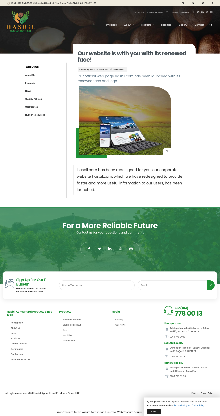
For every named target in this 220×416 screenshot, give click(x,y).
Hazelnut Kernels (72, 319)
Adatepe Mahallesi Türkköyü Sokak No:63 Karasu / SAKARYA (186, 369)
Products (146, 24)
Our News (120, 324)
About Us (30, 75)
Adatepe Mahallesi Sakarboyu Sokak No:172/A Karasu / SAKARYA (187, 330)
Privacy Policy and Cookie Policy (189, 405)
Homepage (110, 24)
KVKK (193, 393)
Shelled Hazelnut (72, 324)
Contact (199, 24)
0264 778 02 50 (175, 376)
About (127, 24)
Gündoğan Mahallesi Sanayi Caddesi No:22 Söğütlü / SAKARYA (187, 349)
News (28, 91)
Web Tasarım (65, 412)
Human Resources (35, 114)
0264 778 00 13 (175, 336)
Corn (65, 330)
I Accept (154, 411)
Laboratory (69, 340)
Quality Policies (33, 98)
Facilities (166, 24)
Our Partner (17, 354)
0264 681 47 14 (175, 356)
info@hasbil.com (177, 12)
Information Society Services (149, 12)
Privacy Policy (207, 393)
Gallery (183, 24)
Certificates (31, 106)
